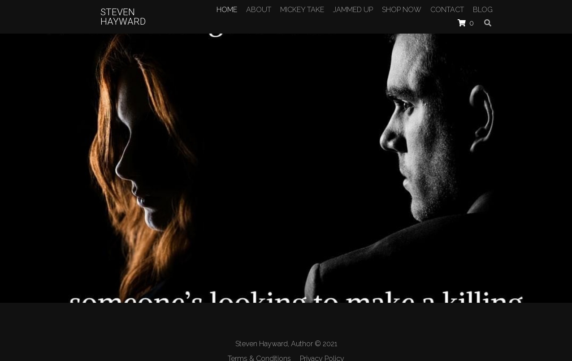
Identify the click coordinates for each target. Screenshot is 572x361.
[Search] (488, 23)
